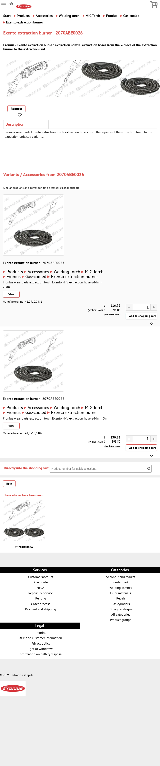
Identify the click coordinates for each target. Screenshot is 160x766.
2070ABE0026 (70, 174)
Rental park (121, 582)
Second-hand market (120, 577)
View (11, 294)
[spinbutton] (139, 307)
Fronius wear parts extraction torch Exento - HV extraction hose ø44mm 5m (55, 418)
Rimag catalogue (120, 609)
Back (9, 483)
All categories (120, 614)
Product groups (120, 619)
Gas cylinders (120, 604)
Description (15, 124)
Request (16, 109)
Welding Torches (120, 587)
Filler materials (120, 593)
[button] (153, 307)
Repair (120, 598)
